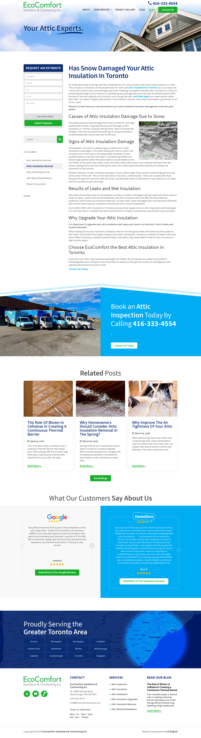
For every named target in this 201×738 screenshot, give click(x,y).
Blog (152, 9)
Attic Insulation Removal (124, 704)
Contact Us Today (78, 269)
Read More (34, 466)
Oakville (34, 655)
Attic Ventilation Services (39, 160)
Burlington (78, 641)
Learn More (154, 710)
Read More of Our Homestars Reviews (144, 581)
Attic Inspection (119, 684)
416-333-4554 (162, 3)
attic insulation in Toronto (143, 87)
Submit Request (43, 123)
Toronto (78, 655)
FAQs (142, 9)
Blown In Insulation (36, 183)
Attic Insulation (119, 689)
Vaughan (100, 655)
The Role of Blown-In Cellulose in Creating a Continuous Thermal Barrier (47, 428)
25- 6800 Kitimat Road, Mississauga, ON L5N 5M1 (83, 693)
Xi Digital (172, 731)
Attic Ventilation (120, 694)
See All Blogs (100, 478)
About (86, 9)
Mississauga (100, 648)
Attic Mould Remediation (39, 178)
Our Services (102, 9)
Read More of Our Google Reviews (57, 572)
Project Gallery (125, 9)
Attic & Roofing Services (38, 172)
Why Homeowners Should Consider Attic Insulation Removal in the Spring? (99, 428)
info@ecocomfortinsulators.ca (85, 702)
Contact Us (168, 9)
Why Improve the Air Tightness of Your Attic (152, 424)
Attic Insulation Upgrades (125, 699)
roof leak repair (141, 96)
